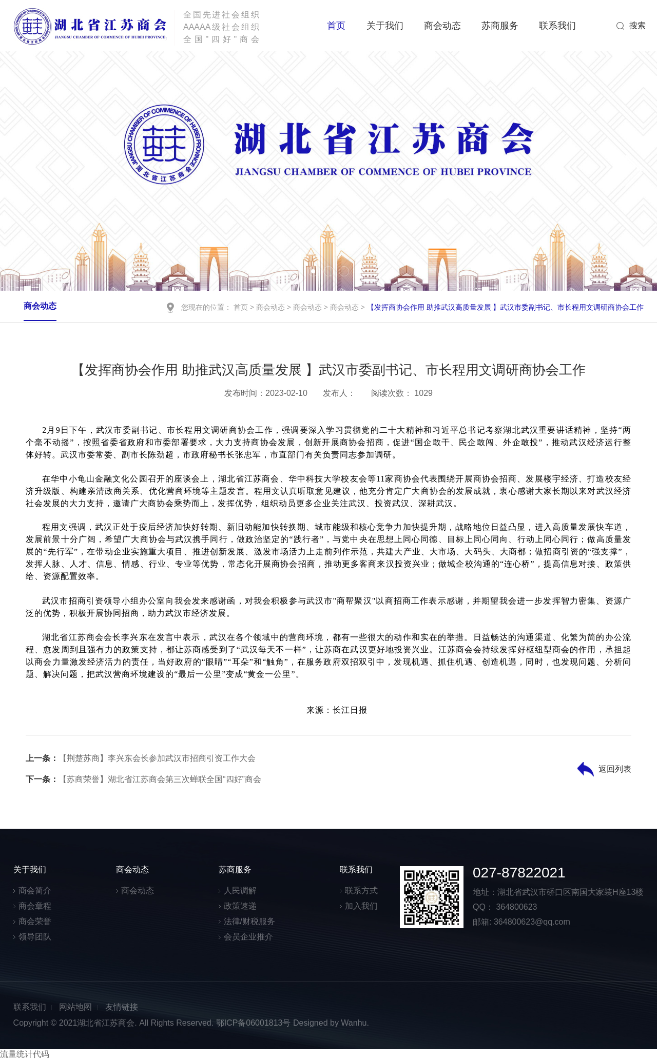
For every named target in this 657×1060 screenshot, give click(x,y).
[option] (328, 171)
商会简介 (34, 890)
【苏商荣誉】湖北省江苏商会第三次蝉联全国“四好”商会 (143, 779)
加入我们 (361, 906)
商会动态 (442, 26)
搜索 (637, 25)
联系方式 (361, 890)
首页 (336, 26)
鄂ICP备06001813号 (253, 1022)
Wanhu (353, 1022)
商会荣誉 (34, 921)
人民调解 (240, 890)
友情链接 (121, 1007)
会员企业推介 (248, 936)
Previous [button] (31, 171)
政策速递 (240, 906)
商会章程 (34, 906)
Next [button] (626, 171)
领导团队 (34, 936)
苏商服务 (499, 26)
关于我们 (384, 26)
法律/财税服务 (249, 921)
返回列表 (614, 769)
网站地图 (75, 1007)
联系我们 (557, 26)
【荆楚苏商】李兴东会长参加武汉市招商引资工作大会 (141, 758)
